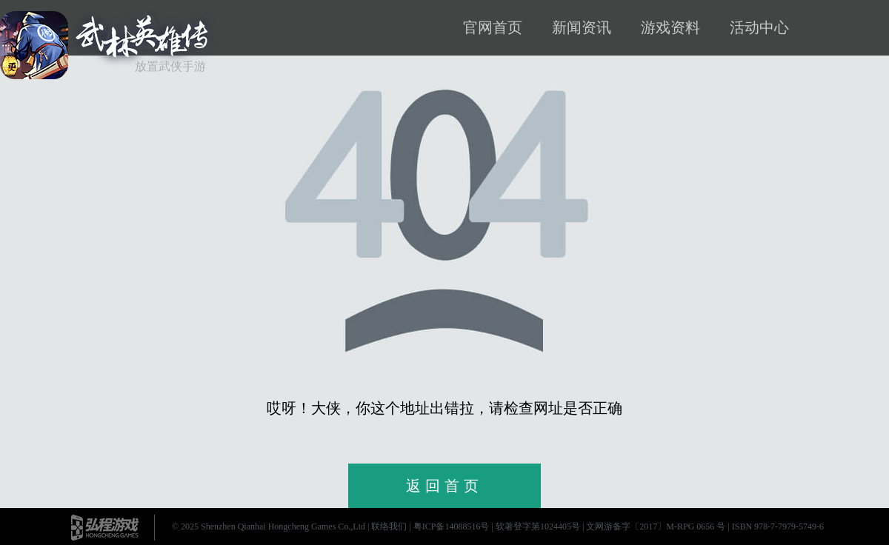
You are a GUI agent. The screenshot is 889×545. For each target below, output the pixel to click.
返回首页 (444, 486)
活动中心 (759, 27)
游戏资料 (670, 27)
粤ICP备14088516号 (451, 526)
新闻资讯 (581, 27)
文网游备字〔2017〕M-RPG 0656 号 (655, 526)
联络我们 (389, 526)
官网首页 (492, 27)
